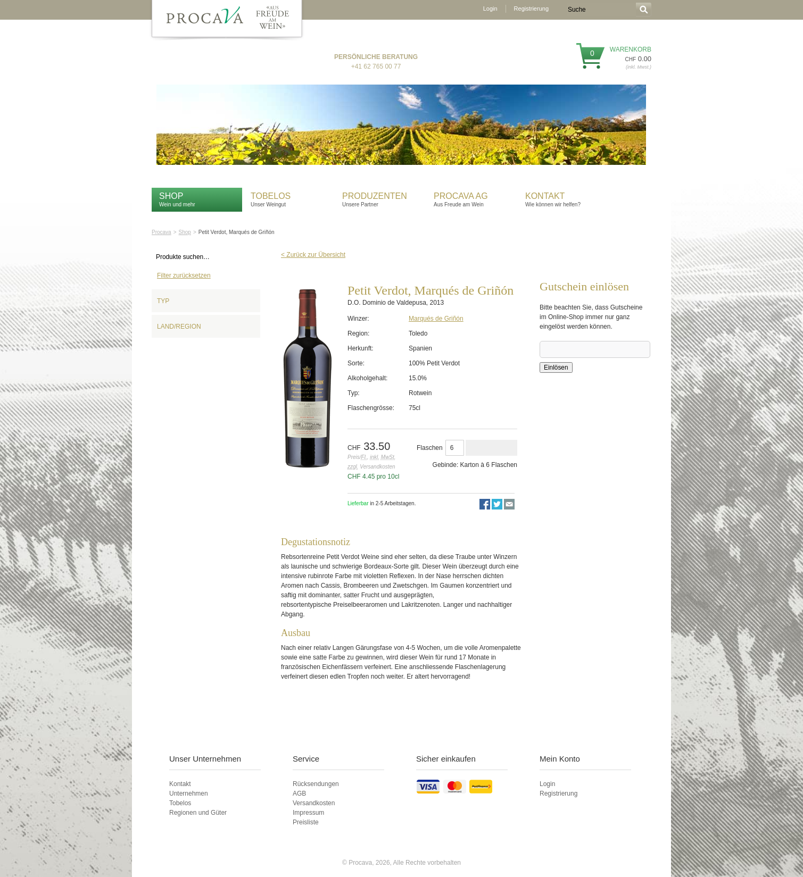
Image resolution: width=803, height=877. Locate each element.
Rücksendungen (316, 784)
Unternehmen (188, 793)
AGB (299, 793)
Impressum (308, 812)
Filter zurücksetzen (184, 275)
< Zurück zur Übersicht (313, 254)
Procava (161, 232)
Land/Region (179, 326)
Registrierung (531, 8)
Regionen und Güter (198, 812)
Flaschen (430, 448)
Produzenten (374, 196)
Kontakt (546, 196)
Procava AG (461, 196)
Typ (163, 301)
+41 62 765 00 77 (376, 66)
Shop (171, 196)
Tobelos (271, 196)
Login (490, 8)
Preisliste (306, 822)
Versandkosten (314, 803)
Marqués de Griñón (436, 318)
